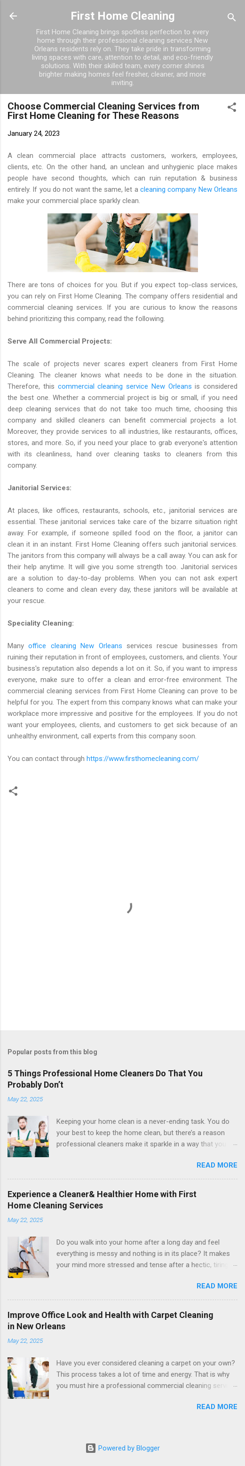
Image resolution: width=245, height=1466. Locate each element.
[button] (231, 109)
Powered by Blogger (122, 1448)
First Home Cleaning (123, 16)
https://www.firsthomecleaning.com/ (143, 758)
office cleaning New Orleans (75, 646)
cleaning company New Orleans (188, 189)
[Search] (231, 19)
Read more (217, 1165)
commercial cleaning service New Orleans (125, 386)
